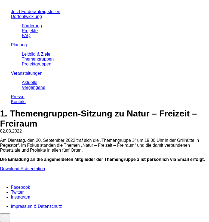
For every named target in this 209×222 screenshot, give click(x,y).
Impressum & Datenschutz (36, 206)
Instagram (20, 197)
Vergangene (33, 87)
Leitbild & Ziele (36, 54)
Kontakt (18, 101)
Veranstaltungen (26, 73)
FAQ (26, 35)
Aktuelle (29, 82)
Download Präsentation (22, 168)
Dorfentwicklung (26, 16)
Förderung (32, 25)
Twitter (17, 192)
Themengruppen (38, 59)
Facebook (20, 187)
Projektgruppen (36, 64)
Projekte (30, 30)
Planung (19, 45)
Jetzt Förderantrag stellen (35, 11)
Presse (17, 96)
